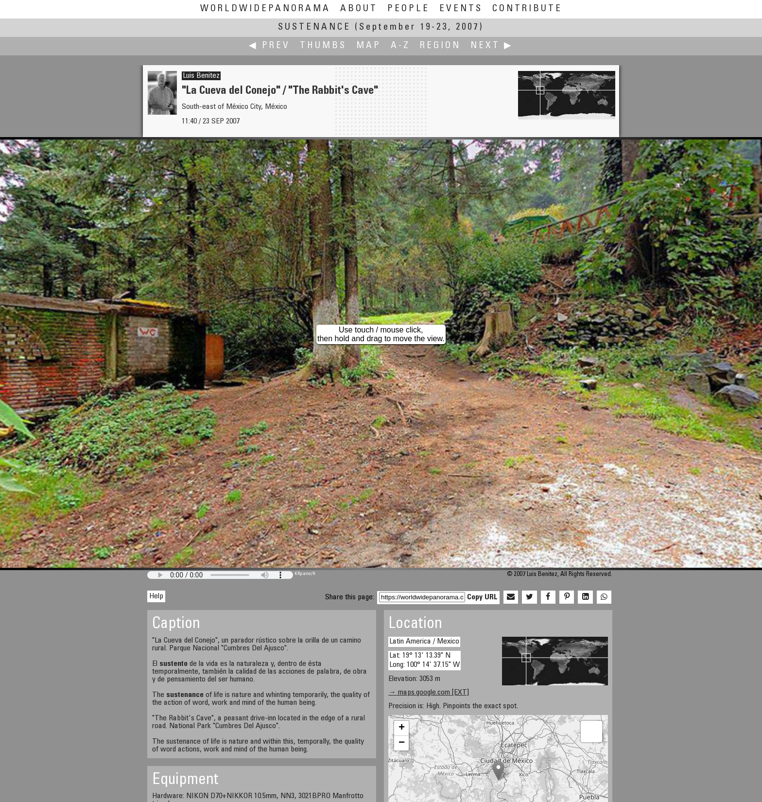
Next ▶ (491, 46)
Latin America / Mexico (424, 641)
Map (368, 46)
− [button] (401, 743)
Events (461, 9)
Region (440, 46)
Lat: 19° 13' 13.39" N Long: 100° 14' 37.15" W (424, 660)
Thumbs (323, 46)
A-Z (400, 46)
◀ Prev (269, 46)
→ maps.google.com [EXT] (428, 693)
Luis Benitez (201, 76)
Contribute (527, 9)
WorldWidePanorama (265, 9)
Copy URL (482, 597)
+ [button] (401, 728)
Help (156, 596)
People (408, 9)
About (359, 9)
